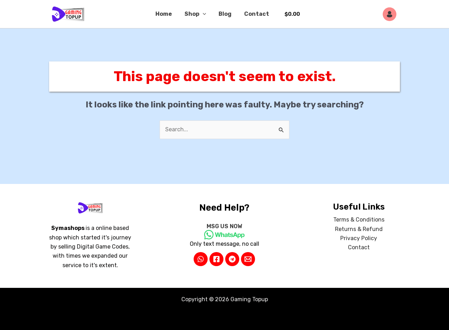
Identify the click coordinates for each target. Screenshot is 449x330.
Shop (196, 14)
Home (166, 14)
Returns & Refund (359, 229)
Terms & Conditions (358, 220)
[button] (203, 14)
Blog (224, 14)
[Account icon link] (391, 14)
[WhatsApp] (201, 259)
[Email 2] (248, 259)
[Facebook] (216, 259)
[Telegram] (232, 259)
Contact (254, 14)
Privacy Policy (358, 238)
